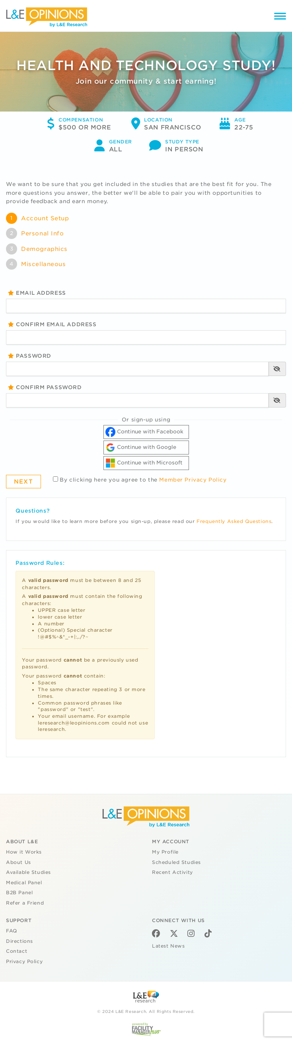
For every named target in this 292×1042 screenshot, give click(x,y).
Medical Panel (24, 882)
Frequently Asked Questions (234, 521)
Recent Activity (172, 872)
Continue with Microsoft (144, 463)
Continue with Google (140, 447)
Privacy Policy (24, 961)
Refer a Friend (25, 903)
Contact (16, 951)
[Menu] (280, 17)
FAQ (11, 931)
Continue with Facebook (144, 432)
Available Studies (28, 872)
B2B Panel (19, 892)
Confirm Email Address (52, 324)
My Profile (165, 852)
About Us (18, 862)
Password (29, 356)
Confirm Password (45, 387)
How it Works (24, 852)
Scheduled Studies (176, 862)
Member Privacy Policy (192, 480)
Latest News (168, 946)
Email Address (37, 293)
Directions (19, 941)
